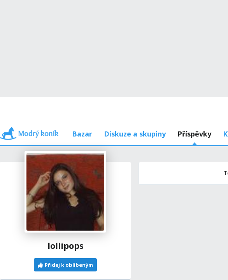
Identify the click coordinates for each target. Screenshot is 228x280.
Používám (170, 97)
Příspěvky (58, 97)
